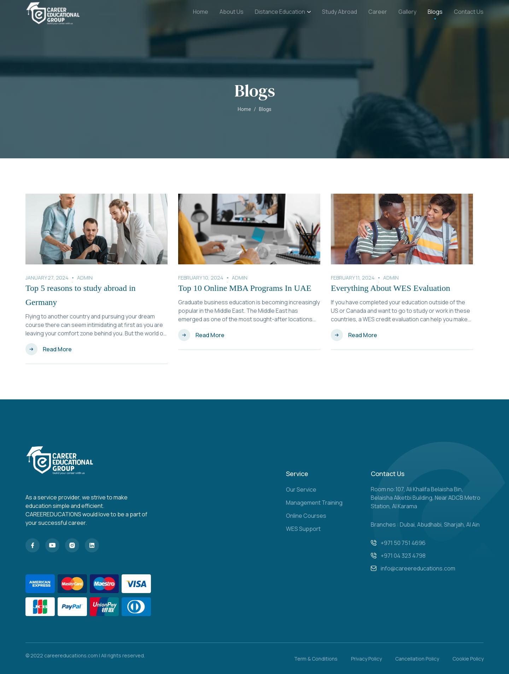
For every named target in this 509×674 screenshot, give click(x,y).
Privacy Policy (366, 658)
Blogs (435, 12)
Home (200, 12)
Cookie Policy (468, 658)
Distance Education (283, 12)
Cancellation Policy (417, 658)
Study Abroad (339, 12)
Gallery (407, 12)
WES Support (303, 529)
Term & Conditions (316, 658)
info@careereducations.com (418, 568)
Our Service (301, 489)
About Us (232, 12)
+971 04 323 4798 (403, 555)
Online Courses (306, 516)
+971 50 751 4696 (403, 543)
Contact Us (469, 12)
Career (377, 12)
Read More (57, 349)
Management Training (314, 502)
